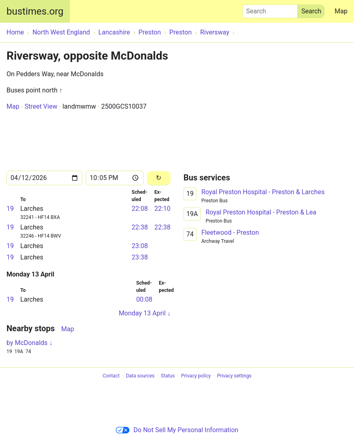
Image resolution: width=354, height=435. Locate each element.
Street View (40, 106)
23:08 (140, 246)
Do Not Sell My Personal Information (177, 430)
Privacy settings (234, 376)
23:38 (140, 257)
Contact (111, 376)
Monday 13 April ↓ (145, 313)
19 (10, 208)
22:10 (162, 208)
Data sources (140, 376)
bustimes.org (34, 11)
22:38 (140, 227)
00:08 (144, 299)
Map (341, 11)
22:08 (140, 208)
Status (168, 376)
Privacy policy (196, 376)
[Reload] (159, 178)
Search (270, 9)
